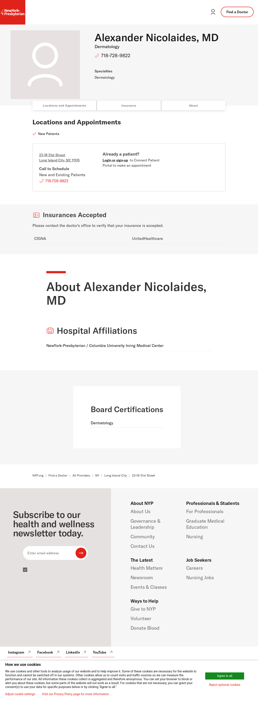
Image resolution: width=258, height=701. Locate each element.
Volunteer (141, 618)
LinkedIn (76, 652)
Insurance (128, 105)
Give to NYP (143, 609)
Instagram (20, 652)
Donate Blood (145, 628)
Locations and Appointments (64, 105)
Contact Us (143, 546)
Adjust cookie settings (20, 694)
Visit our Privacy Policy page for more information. (76, 694)
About (193, 105)
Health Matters (147, 568)
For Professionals (204, 511)
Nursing (194, 536)
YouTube (103, 652)
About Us (141, 511)
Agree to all (224, 676)
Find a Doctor (237, 12)
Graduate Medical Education (205, 524)
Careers (194, 568)
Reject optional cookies (224, 684)
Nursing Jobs (200, 577)
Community (143, 536)
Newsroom (142, 577)
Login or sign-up (115, 160)
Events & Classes (149, 587)
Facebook (48, 652)
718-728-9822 (115, 55)
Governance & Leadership (145, 524)
